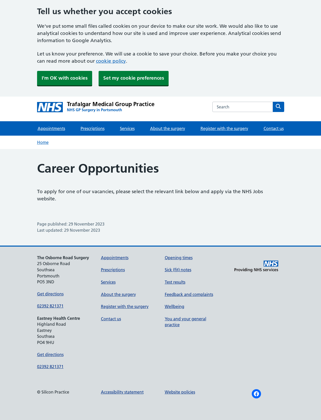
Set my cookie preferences (133, 78)
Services (127, 128)
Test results (175, 282)
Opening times (179, 257)
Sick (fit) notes (178, 269)
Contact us (274, 128)
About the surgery (167, 128)
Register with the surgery (224, 128)
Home (43, 142)
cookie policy (111, 61)
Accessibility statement (122, 392)
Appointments (51, 128)
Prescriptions (93, 128)
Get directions (50, 293)
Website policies (180, 392)
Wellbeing (174, 306)
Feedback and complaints (189, 294)
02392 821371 (50, 306)
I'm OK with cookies (65, 78)
